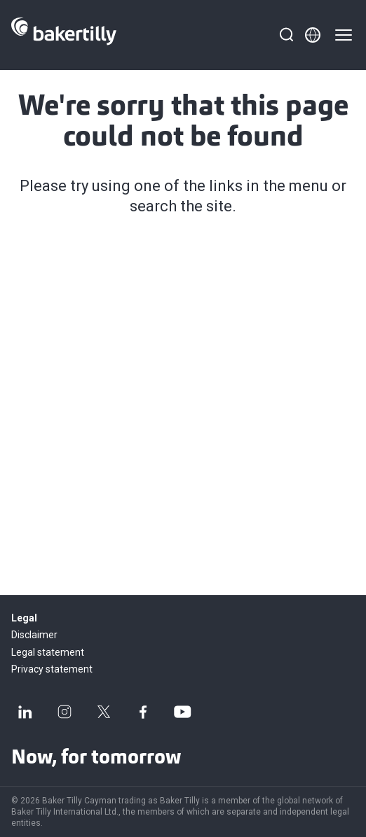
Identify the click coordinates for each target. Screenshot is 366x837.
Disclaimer (34, 634)
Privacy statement (52, 669)
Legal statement (47, 652)
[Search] (286, 35)
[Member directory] (312, 35)
